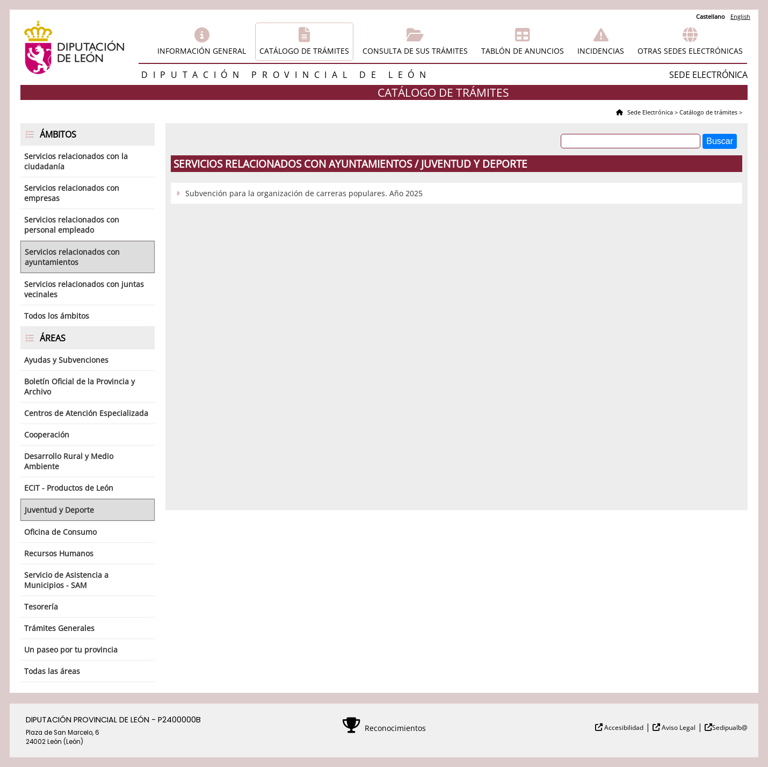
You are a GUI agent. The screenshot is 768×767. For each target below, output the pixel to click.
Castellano (710, 16)
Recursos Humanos (58, 553)
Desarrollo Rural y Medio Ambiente (68, 461)
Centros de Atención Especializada (86, 413)
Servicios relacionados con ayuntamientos (72, 257)
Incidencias (600, 51)
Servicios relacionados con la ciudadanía (76, 161)
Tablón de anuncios (522, 51)
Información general (201, 51)
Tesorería (41, 606)
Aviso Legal (677, 727)
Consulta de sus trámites (415, 51)
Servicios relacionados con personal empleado (71, 224)
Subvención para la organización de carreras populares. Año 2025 (304, 193)
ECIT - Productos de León (68, 488)
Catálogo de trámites (304, 51)
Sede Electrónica (649, 112)
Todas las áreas (52, 671)
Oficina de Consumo (60, 532)
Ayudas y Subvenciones (66, 360)
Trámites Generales (59, 628)
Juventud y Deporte (59, 510)
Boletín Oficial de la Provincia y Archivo (79, 386)
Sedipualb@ (730, 727)
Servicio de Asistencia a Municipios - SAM (66, 580)
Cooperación (46, 434)
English (740, 16)
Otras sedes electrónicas (690, 51)
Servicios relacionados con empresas (71, 193)
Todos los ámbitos (56, 316)
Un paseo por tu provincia (71, 649)
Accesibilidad (623, 727)
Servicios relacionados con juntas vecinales (84, 289)
